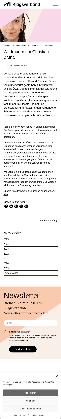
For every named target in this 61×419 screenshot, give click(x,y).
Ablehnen (30, 400)
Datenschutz (33, 415)
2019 (6, 269)
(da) (6, 195)
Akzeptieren (30, 393)
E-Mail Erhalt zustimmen (17, 331)
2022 (6, 254)
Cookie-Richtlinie (19, 415)
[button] (56, 376)
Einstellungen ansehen (30, 408)
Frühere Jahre (11, 273)
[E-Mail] (31, 323)
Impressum (43, 415)
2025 (6, 240)
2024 (6, 245)
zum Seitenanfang (47, 221)
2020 (6, 264)
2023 (6, 249)
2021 (6, 259)
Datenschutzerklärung (33, 335)
